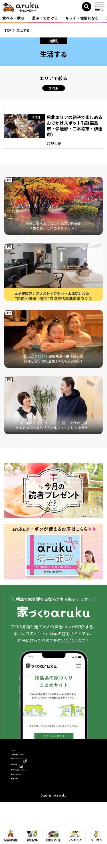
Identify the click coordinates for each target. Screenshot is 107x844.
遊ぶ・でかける (45, 18)
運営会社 (21, 777)
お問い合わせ (22, 794)
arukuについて (25, 769)
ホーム (16, 752)
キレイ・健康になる (82, 18)
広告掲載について (26, 760)
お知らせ (18, 802)
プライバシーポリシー (29, 785)
